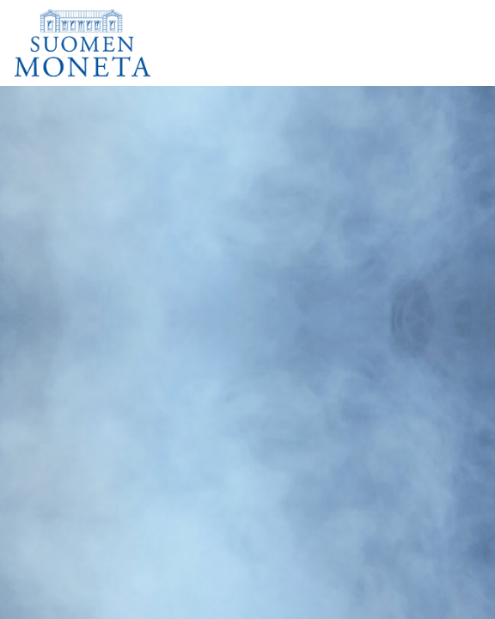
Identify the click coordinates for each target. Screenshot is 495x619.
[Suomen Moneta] (94, 43)
